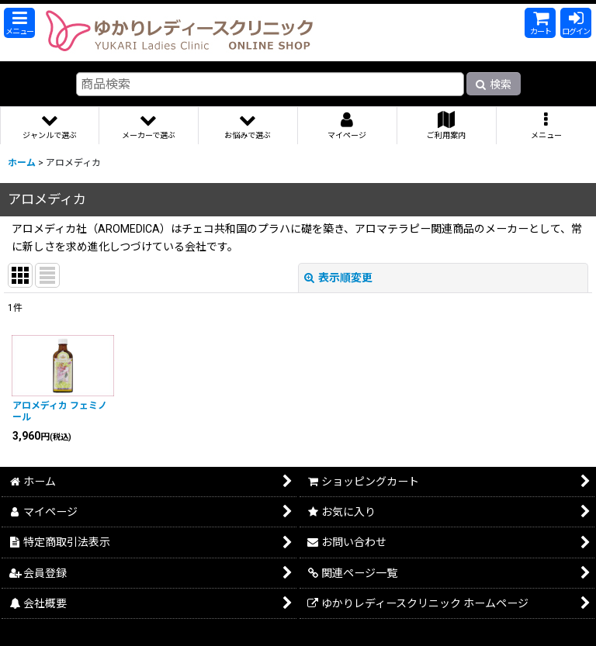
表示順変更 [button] (338, 277)
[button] (19, 23)
